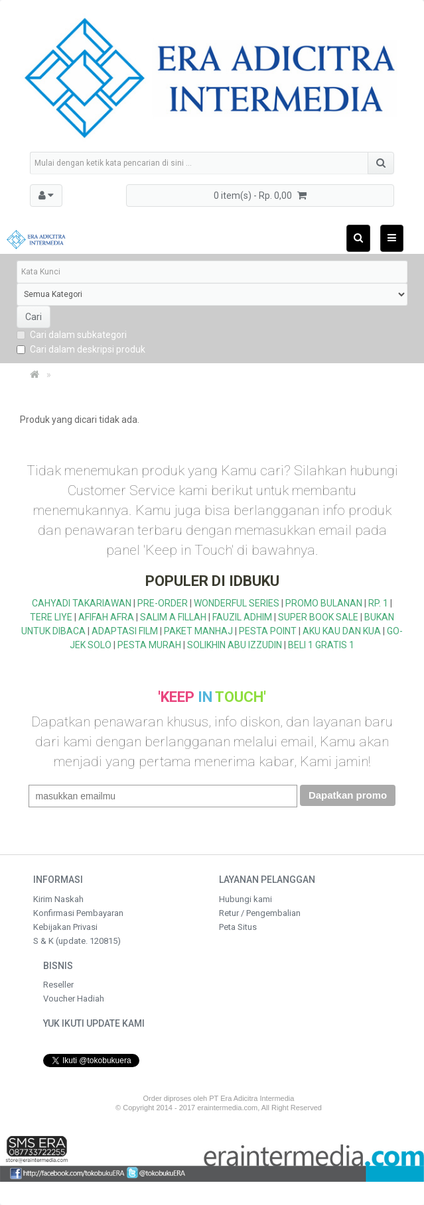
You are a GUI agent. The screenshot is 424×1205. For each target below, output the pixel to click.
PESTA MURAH (149, 645)
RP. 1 (378, 603)
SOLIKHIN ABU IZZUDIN (234, 645)
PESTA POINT (268, 631)
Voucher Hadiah (73, 999)
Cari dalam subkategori (72, 334)
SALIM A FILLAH (173, 617)
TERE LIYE (51, 617)
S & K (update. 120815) (77, 941)
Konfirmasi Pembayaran (78, 913)
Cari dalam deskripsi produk (81, 349)
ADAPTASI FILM (125, 631)
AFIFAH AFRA (106, 617)
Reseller (58, 985)
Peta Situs (238, 927)
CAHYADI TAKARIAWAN (81, 603)
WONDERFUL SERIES (236, 603)
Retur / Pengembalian (260, 913)
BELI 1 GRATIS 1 (321, 645)
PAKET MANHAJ (198, 631)
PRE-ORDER (162, 603)
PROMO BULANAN (323, 603)
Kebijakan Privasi (65, 927)
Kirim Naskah (58, 899)
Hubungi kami (245, 899)
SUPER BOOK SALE (318, 617)
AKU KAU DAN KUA (342, 631)
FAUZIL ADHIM (242, 617)
